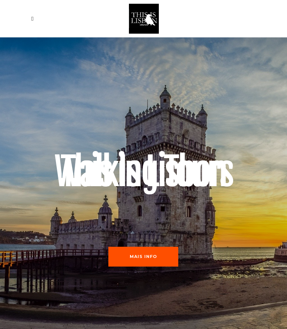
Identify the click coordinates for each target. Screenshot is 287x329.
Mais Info (143, 256)
